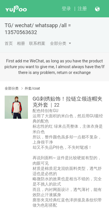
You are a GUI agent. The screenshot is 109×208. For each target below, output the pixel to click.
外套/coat (32, 88)
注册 (82, 8)
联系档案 (37, 43)
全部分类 (58, 43)
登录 (66, 8)
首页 (9, 43)
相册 (21, 43)
